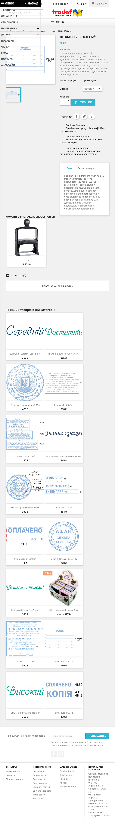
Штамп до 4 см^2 (64, 712)
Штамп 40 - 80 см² (63, 405)
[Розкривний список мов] (61, 4)
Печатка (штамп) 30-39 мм (63, 558)
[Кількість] (63, 102)
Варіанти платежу (42, 786)
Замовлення (66, 774)
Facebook (54, 754)
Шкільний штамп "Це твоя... (25, 610)
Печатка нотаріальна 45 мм (25, 405)
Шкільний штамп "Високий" (25, 712)
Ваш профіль (68, 766)
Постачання (39, 771)
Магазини (38, 798)
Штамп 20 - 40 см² (25, 661)
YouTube (61, 754)
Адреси (63, 782)
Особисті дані (67, 771)
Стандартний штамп (25, 558)
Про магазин (39, 779)
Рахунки (64, 778)
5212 (26, 260)
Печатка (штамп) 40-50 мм (25, 507)
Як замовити (39, 775)
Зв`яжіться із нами (42, 790)
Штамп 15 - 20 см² (25, 456)
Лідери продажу (14, 779)
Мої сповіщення (68, 786)
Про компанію (40, 783)
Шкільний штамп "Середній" (25, 353)
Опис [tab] (69, 168)
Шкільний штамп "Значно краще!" (64, 456)
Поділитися (76, 116)
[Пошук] (24, 12)
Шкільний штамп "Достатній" (63, 353)
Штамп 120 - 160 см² (63, 661)
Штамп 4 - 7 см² (63, 507)
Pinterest (92, 116)
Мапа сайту (39, 794)
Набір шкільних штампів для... (63, 610)
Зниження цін (13, 771)
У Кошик (83, 102)
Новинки (10, 775)
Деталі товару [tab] (85, 168)
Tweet (84, 116)
